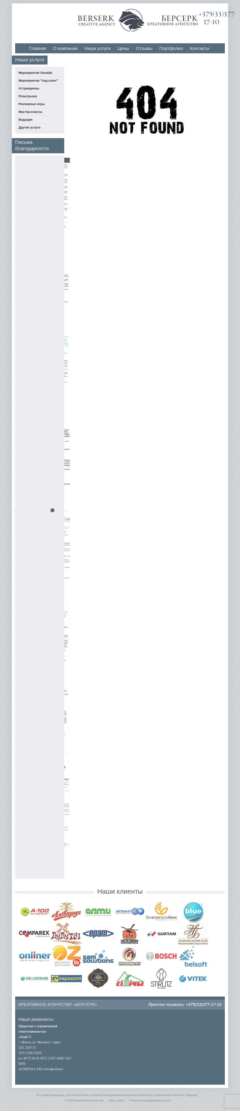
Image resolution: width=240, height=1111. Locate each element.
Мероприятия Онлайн (35, 73)
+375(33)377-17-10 (203, 1004)
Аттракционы (29, 88)
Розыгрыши (28, 96)
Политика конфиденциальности (149, 1100)
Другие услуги (29, 127)
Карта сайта (116, 1100)
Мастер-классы (30, 112)
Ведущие (26, 119)
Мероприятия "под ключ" (38, 80)
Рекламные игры (32, 104)
